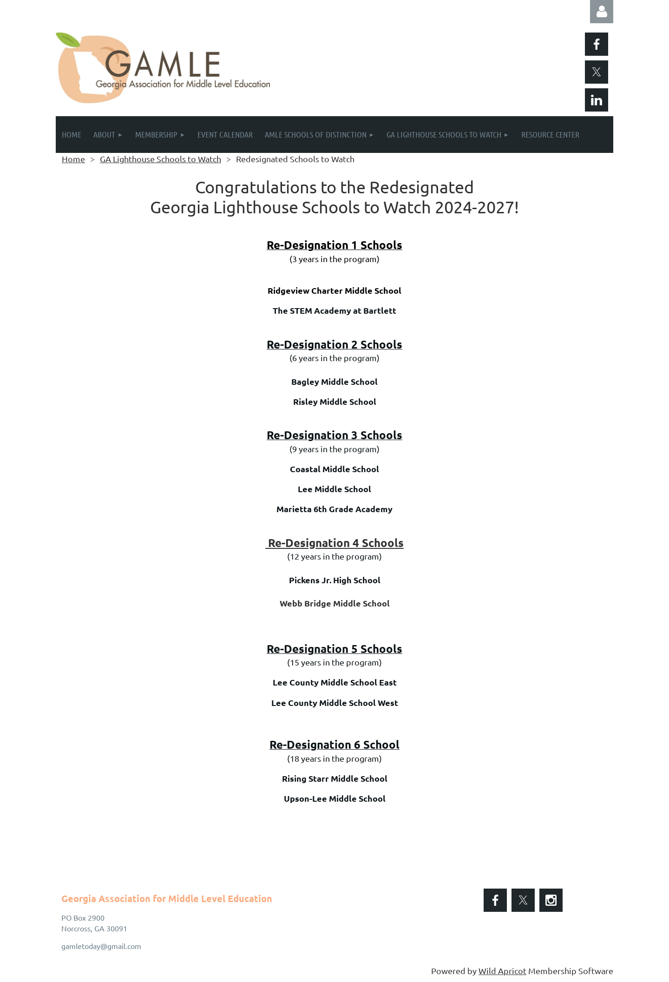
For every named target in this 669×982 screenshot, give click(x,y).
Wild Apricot (502, 970)
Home (73, 159)
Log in (601, 11)
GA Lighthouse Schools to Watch (160, 159)
